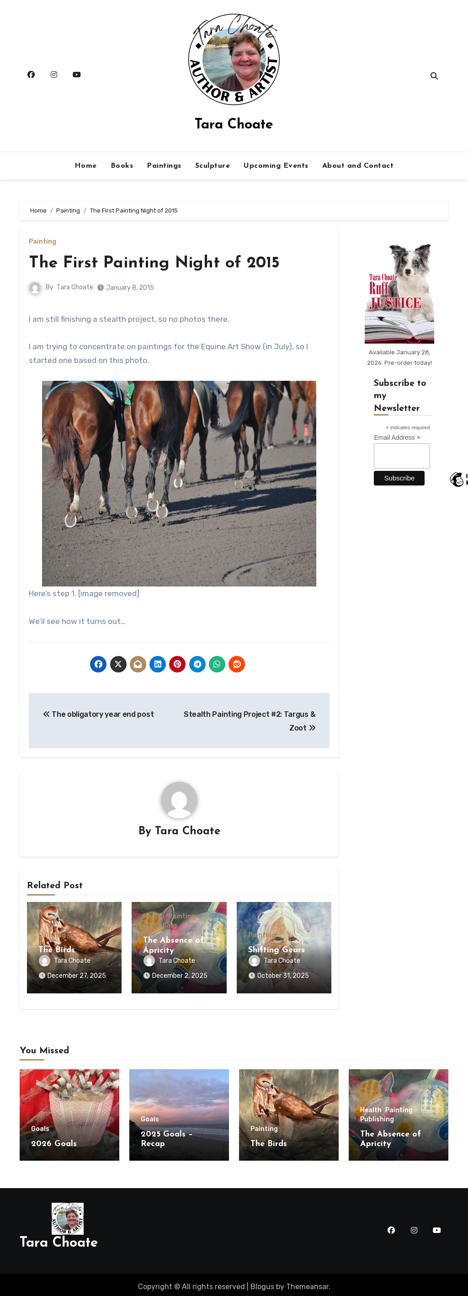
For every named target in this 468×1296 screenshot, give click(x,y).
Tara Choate (234, 125)
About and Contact (358, 166)
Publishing (160, 926)
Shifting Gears (276, 950)
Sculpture (212, 166)
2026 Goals (54, 1139)
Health (154, 917)
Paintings (164, 166)
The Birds (56, 950)
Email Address (397, 437)
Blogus (262, 1282)
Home (85, 166)
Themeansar (307, 1282)
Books (122, 166)
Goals (40, 1124)
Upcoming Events (276, 166)
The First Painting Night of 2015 (162, 263)
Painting (42, 242)
